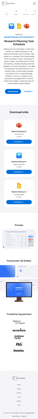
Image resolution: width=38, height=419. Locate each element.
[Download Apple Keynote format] (11, 26)
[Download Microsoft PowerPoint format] (27, 26)
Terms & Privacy (30, 413)
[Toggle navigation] (34, 3)
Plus (19, 405)
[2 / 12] (16, 12)
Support (19, 393)
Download (13, 91)
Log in (19, 397)
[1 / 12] (6, 12)
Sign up (19, 401)
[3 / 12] (25, 12)
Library (19, 389)
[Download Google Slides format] (19, 26)
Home (19, 384)
